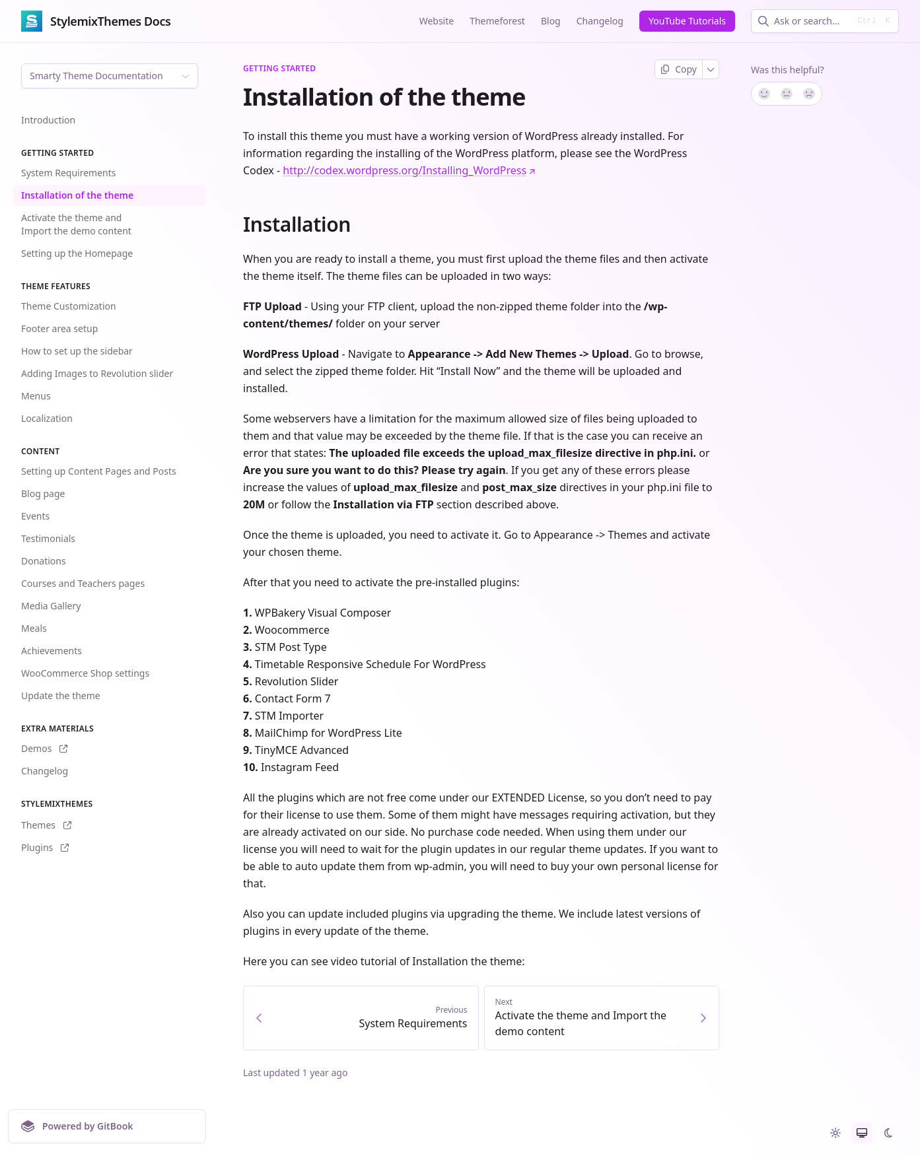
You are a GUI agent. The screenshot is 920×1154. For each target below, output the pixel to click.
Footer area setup (59, 328)
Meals (34, 628)
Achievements (51, 650)
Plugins (45, 847)
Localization (47, 418)
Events (35, 516)
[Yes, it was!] (763, 94)
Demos (44, 748)
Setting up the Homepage (77, 253)
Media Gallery (51, 605)
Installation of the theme (77, 195)
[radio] (835, 1132)
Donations (43, 561)
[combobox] (811, 21)
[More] (711, 69)
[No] (810, 94)
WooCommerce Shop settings (85, 673)
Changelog (600, 21)
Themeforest (497, 21)
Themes (46, 825)
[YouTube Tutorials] (687, 21)
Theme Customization (68, 306)
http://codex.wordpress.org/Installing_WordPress (409, 170)
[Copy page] (679, 69)
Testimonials (48, 538)
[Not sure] (786, 94)
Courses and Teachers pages (83, 583)
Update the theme (60, 695)
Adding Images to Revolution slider (97, 373)
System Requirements (68, 172)
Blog (551, 21)
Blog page (43, 493)
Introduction (48, 120)
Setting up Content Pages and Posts (98, 471)
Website (436, 21)
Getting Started (279, 68)
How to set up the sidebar (77, 351)
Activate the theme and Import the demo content (76, 224)
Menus (36, 396)
